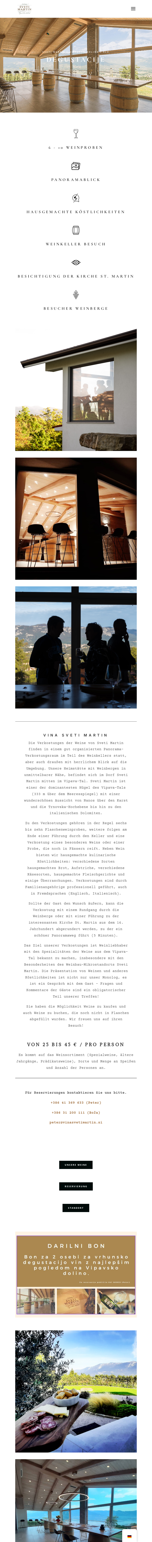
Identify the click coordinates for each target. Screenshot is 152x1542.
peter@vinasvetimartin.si (76, 1123)
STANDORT (76, 1207)
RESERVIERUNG (76, 1186)
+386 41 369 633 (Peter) (76, 1103)
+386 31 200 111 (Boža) (76, 1113)
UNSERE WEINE (76, 1164)
